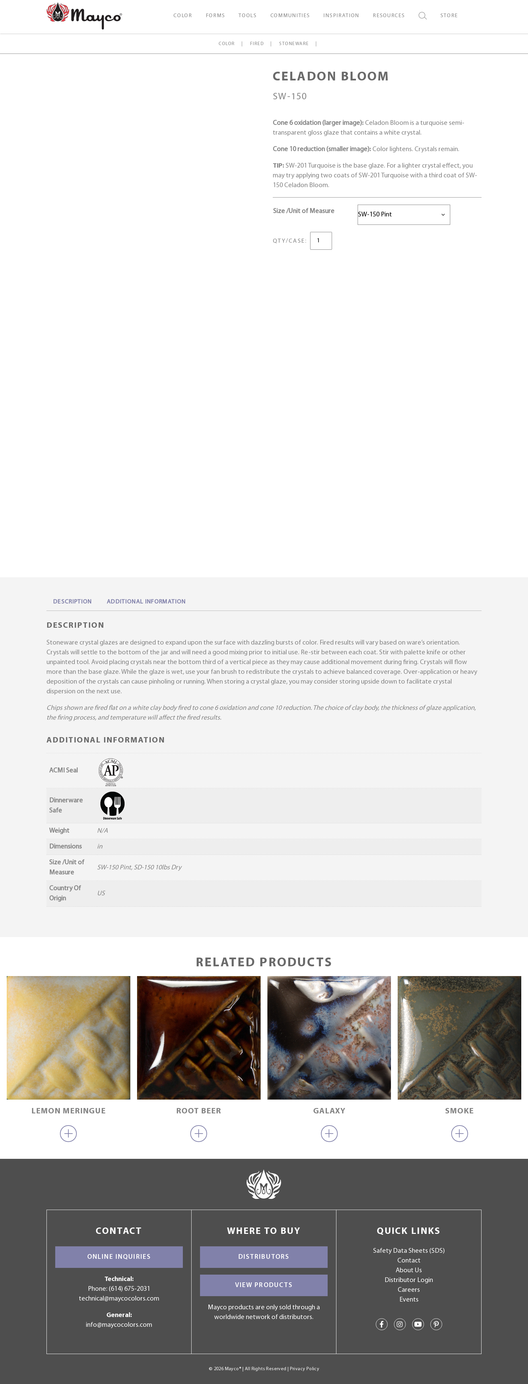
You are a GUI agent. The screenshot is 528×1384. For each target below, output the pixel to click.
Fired (257, 43)
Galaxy (329, 1111)
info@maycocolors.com (119, 1325)
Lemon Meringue (68, 1111)
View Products (264, 1285)
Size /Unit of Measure (303, 211)
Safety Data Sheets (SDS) (409, 1251)
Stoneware (294, 43)
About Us (409, 1270)
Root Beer (198, 1111)
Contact (409, 1260)
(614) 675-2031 (129, 1289)
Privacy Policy (304, 1369)
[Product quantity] (321, 241)
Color (227, 43)
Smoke (459, 1111)
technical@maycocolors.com (119, 1298)
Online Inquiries (119, 1257)
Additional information (146, 602)
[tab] (72, 602)
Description (72, 602)
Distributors (264, 1257)
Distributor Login (409, 1280)
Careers (409, 1290)
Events (409, 1299)
